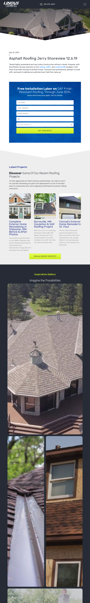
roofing (42, 67)
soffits (48, 67)
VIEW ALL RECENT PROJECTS (45, 256)
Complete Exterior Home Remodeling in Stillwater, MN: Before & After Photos (18, 228)
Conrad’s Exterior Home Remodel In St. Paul (70, 224)
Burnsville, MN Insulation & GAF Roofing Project (44, 224)
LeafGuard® (60, 67)
